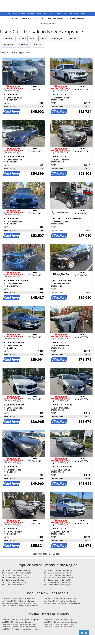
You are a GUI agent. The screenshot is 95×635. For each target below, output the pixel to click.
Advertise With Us (47, 24)
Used (22, 38)
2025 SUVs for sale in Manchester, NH (58, 575)
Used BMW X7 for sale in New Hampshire (59, 627)
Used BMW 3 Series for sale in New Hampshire (61, 622)
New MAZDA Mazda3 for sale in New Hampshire (19, 603)
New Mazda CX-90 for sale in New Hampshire (61, 601)
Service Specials (56, 19)
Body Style (57, 39)
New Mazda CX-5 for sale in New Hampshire (18, 599)
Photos (59, 14)
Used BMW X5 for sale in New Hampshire (17, 622)
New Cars (26, 19)
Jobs (65, 14)
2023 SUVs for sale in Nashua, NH (14, 582)
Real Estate (73, 14)
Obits (52, 14)
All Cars (14, 19)
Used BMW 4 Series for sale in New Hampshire (19, 627)
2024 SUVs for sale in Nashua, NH (14, 580)
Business (30, 14)
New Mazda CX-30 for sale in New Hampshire (19, 601)
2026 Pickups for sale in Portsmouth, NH (17, 573)
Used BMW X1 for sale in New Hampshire (59, 624)
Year (33, 39)
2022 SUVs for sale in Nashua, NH (14, 585)
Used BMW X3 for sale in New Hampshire (59, 620)
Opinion (46, 14)
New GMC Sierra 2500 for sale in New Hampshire (20, 606)
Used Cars (39, 19)
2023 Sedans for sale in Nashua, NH (57, 582)
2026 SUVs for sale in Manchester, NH (58, 570)
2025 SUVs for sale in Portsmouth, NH (58, 573)
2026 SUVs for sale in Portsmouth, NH (16, 570)
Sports (38, 14)
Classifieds (84, 14)
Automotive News (76, 19)
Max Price (24, 45)
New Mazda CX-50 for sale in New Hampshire (61, 599)
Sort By (38, 45)
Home (9, 14)
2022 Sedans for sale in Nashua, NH (57, 585)
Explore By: (8, 39)
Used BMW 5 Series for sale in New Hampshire (19, 624)
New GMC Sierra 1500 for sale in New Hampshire (62, 603)
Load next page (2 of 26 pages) (47, 554)
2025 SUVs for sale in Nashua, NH (14, 575)
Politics (22, 14)
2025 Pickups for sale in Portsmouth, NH (58, 578)
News (15, 14)
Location (72, 39)
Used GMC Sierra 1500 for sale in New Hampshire (20, 620)
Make (43, 39)
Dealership (8, 45)
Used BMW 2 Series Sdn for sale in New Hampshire (21, 629)
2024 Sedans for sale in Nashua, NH (57, 580)
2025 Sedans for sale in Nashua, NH (15, 578)
